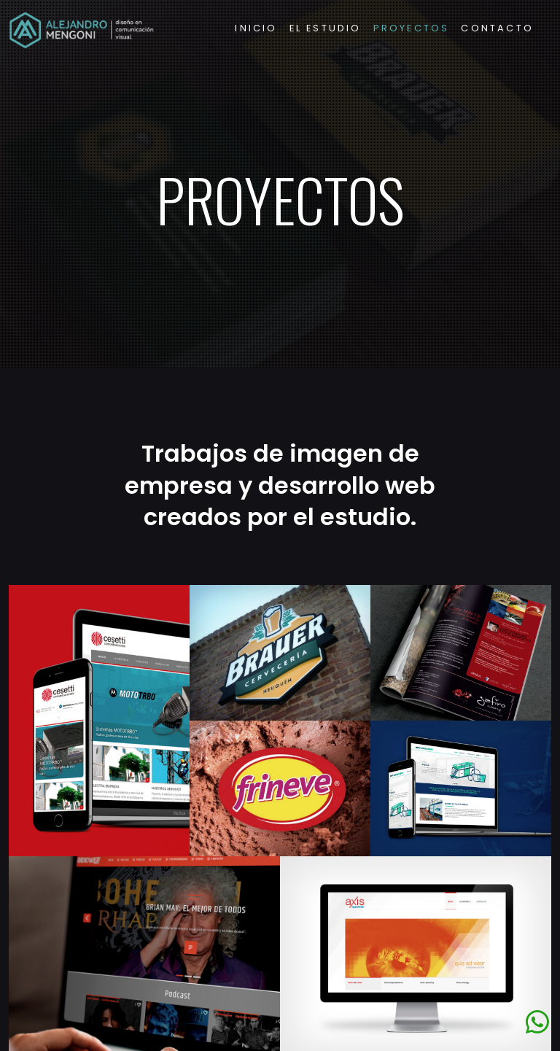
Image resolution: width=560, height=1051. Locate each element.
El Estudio (325, 28)
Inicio (256, 28)
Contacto (497, 28)
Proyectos (411, 28)
